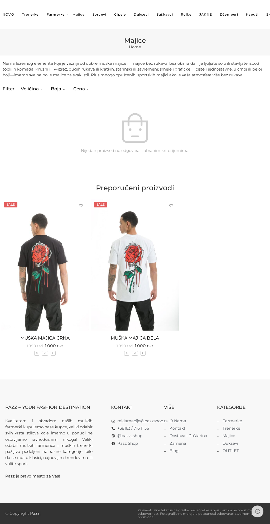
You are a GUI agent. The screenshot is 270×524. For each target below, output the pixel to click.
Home (135, 47)
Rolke (186, 14)
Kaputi (252, 14)
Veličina (32, 88)
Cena (81, 88)
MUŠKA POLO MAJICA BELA (225, 323)
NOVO (8, 14)
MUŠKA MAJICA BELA (135, 338)
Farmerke (56, 14)
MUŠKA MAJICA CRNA (45, 338)
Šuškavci (165, 14)
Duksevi (141, 14)
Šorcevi (100, 14)
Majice (78, 14)
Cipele (120, 14)
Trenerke (30, 14)
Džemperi (229, 14)
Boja (59, 88)
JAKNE (205, 14)
